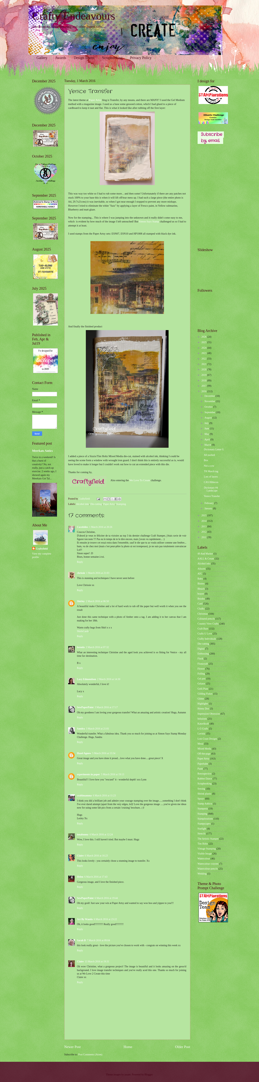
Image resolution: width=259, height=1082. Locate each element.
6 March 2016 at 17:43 (96, 876)
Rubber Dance (205, 778)
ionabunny (83, 834)
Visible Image (205, 853)
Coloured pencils (206, 618)
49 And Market (205, 553)
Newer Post (72, 1047)
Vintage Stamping (207, 848)
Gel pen (202, 678)
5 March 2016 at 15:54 (103, 753)
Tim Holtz (203, 843)
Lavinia (201, 733)
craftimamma (84, 795)
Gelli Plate (203, 688)
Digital (201, 648)
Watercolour (204, 858)
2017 (204, 385)
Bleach (201, 588)
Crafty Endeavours (73, 16)
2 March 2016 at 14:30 (108, 679)
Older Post (182, 1047)
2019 (204, 375)
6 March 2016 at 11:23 (104, 795)
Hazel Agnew (84, 753)
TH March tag (211, 471)
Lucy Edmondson (86, 679)
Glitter (201, 698)
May (207, 434)
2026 (204, 336)
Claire (80, 855)
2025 (204, 342)
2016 (204, 391)
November (210, 401)
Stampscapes (204, 823)
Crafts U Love (205, 633)
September (210, 412)
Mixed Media (204, 748)
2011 (204, 537)
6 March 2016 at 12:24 (101, 834)
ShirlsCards (83, 631)
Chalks (201, 608)
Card (200, 603)
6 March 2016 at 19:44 (106, 898)
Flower (201, 668)
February (209, 503)
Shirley (81, 601)
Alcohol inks (82, 504)
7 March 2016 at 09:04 (98, 940)
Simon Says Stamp (149, 221)
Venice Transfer (212, 496)
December (209, 396)
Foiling (201, 673)
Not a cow (209, 465)
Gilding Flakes (205, 693)
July (206, 423)
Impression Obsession (209, 713)
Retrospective (205, 773)
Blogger (148, 1074)
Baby (200, 578)
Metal (200, 743)
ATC (200, 573)
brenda (81, 647)
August (208, 417)
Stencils (202, 833)
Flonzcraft (203, 663)
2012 (204, 531)
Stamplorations (205, 818)
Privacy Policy (140, 58)
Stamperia (203, 808)
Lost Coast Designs (207, 738)
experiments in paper (88, 774)
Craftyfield (42, 548)
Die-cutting (96, 504)
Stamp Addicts (205, 803)
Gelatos (201, 683)
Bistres (201, 583)
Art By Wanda (85, 919)
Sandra (81, 728)
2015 (204, 515)
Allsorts (202, 568)
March (208, 444)
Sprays (201, 798)
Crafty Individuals (207, 638)
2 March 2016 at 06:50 (97, 601)
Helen (80, 876)
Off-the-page (204, 753)
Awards (60, 58)
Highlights (203, 703)
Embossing (203, 653)
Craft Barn (203, 628)
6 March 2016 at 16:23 (96, 855)
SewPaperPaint (85, 707)
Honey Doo (203, 708)
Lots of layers (211, 476)
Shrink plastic (205, 793)
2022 (204, 358)
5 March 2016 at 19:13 (112, 774)
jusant (127, 1074)
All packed (209, 455)
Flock (200, 658)
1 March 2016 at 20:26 (100, 527)
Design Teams (84, 58)
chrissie (81, 573)
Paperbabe (203, 763)
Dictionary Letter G (214, 449)
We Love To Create (139, 480)
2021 (204, 364)
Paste (200, 768)
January (208, 508)
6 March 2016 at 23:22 (105, 919)
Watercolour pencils (208, 868)
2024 (204, 347)
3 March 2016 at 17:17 (106, 707)
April (207, 439)
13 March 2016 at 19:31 (97, 961)
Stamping (121, 504)
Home (128, 1047)
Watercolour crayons (208, 863)
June (207, 428)
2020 (204, 369)
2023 (204, 353)
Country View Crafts (208, 623)
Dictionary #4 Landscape (211, 489)
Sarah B (81, 940)
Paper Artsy (95, 100)
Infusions (202, 718)
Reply (80, 562)
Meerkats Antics (42, 450)
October (208, 406)
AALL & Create (206, 558)
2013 (204, 526)
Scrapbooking (112, 58)
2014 (204, 521)
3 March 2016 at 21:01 (97, 728)
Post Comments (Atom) (90, 1054)
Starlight (202, 828)
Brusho (201, 598)
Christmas (203, 613)
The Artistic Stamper (208, 838)
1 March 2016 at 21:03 (97, 573)
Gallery (42, 58)
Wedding (202, 873)
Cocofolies (82, 527)
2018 (204, 380)
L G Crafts (203, 728)
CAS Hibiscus (211, 482)
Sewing (201, 788)
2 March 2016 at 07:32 (97, 647)
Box (206, 460)
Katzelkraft (203, 723)
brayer (201, 593)
